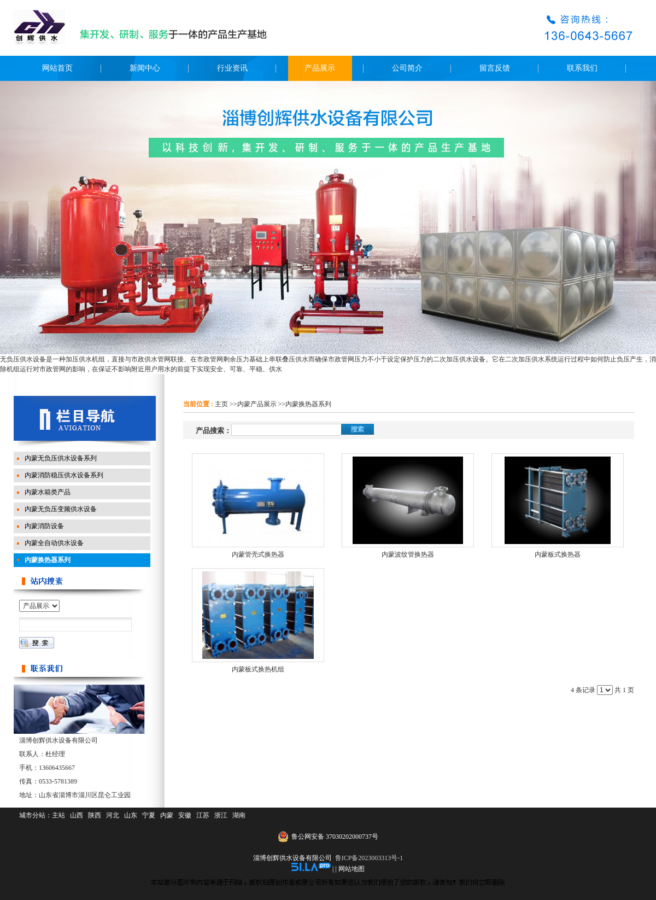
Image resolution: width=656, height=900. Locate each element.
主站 (58, 815)
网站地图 (351, 869)
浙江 (220, 815)
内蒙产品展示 (257, 404)
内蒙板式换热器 (558, 554)
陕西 (94, 815)
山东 (130, 815)
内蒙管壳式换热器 (258, 554)
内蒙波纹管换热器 (408, 554)
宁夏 (148, 815)
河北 (112, 815)
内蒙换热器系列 (308, 404)
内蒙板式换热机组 (258, 669)
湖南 (238, 815)
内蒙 (166, 815)
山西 (76, 815)
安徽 (184, 815)
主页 (221, 404)
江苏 (202, 815)
